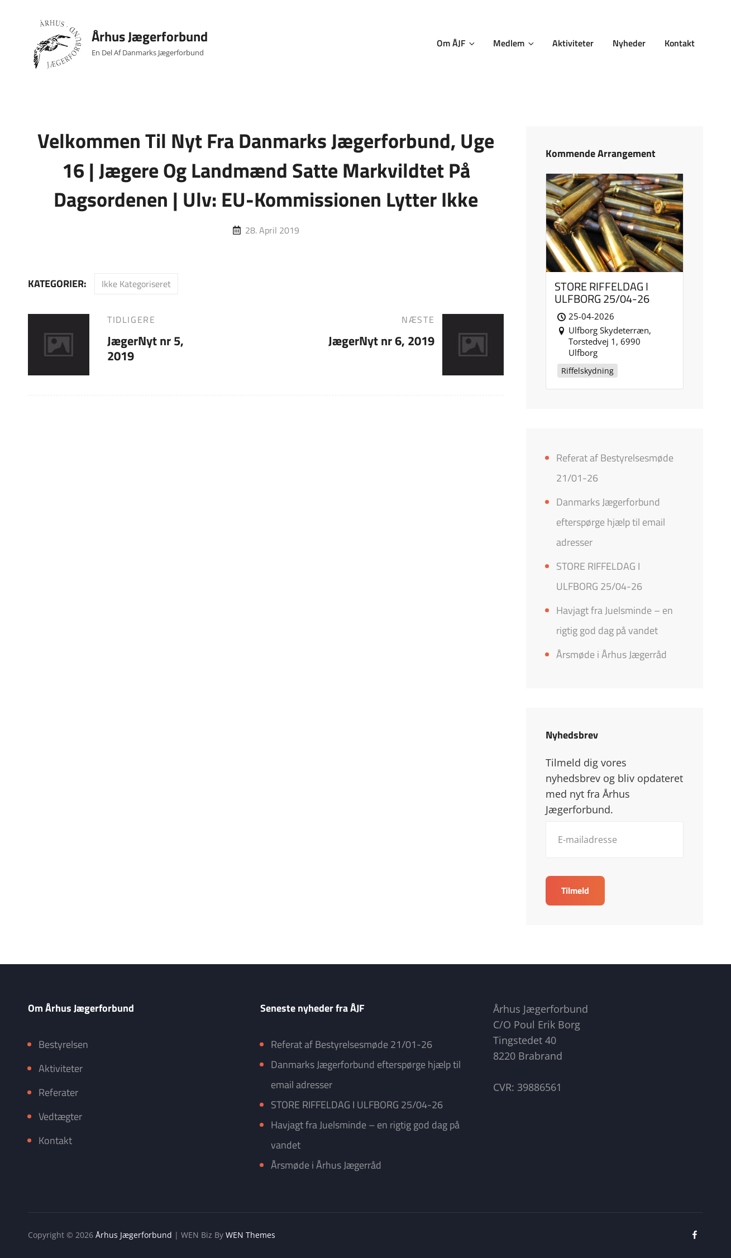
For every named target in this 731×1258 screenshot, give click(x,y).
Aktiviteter (573, 43)
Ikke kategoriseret (136, 283)
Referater (58, 1092)
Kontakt (680, 43)
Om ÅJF (456, 43)
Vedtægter (60, 1116)
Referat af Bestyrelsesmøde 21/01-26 (351, 1044)
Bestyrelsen (63, 1044)
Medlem (514, 43)
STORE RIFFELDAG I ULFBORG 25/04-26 (357, 1104)
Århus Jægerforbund (150, 36)
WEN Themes (250, 1235)
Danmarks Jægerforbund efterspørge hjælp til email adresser (610, 522)
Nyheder (629, 43)
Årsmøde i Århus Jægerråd (611, 654)
